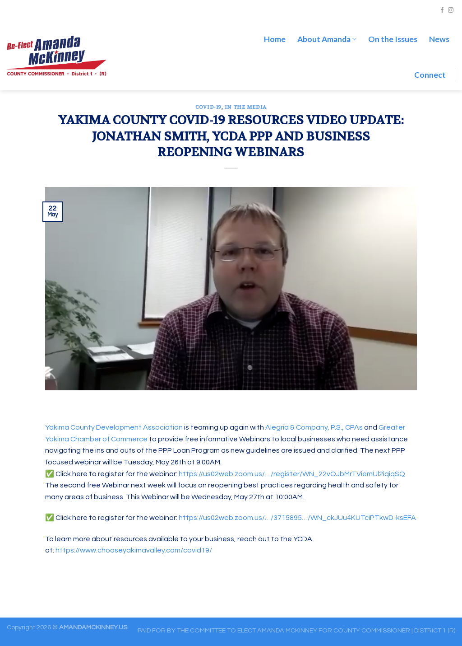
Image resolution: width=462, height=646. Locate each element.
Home (275, 39)
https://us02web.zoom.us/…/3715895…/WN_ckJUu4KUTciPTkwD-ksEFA (297, 517)
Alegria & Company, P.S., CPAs (314, 427)
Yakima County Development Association (114, 427)
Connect (430, 75)
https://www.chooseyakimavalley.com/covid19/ (133, 550)
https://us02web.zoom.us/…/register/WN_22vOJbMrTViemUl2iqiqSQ (292, 473)
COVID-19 (208, 107)
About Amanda (326, 39)
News (439, 39)
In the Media (246, 107)
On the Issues (392, 39)
